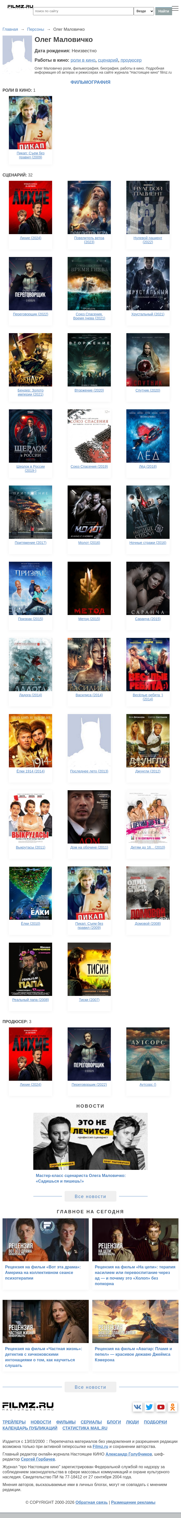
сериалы (91, 1422)
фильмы (66, 1422)
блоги (114, 1422)
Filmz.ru (100, 1446)
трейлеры (14, 1422)
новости (41, 1422)
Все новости (91, 1196)
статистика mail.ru (85, 1428)
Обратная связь (92, 1502)
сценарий (108, 60)
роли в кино (83, 60)
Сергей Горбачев (38, 1459)
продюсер (131, 60)
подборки (155, 1422)
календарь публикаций (30, 1428)
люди (132, 1422)
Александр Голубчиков (128, 1454)
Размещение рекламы (133, 1502)
